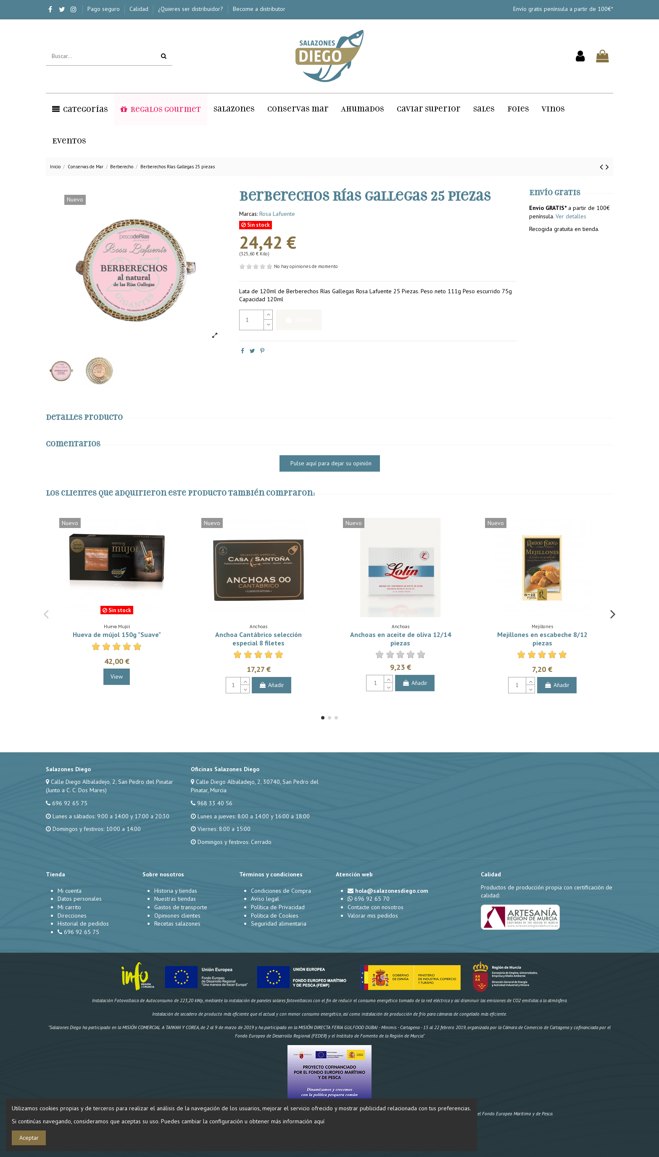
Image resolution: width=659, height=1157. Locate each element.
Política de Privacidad (278, 907)
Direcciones (72, 915)
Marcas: (248, 214)
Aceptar (29, 1137)
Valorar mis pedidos (373, 915)
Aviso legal (265, 898)
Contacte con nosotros (375, 907)
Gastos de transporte (180, 907)
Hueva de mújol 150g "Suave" (117, 634)
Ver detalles (571, 216)
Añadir (299, 320)
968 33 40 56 (214, 803)
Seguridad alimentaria (278, 923)
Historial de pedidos (83, 923)
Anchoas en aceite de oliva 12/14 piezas (400, 638)
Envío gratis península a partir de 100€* (563, 9)
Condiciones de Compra (281, 890)
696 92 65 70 (372, 898)
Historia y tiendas (175, 890)
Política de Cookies (274, 915)
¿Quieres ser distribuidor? (191, 9)
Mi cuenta (70, 890)
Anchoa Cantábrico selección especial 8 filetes (258, 638)
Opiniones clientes (177, 915)
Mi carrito (69, 907)
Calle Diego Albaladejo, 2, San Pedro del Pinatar (112, 781)
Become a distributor (259, 9)
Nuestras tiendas (175, 898)
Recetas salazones (177, 923)
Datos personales (80, 898)
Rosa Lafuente (277, 214)
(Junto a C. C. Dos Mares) (76, 790)
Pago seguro (104, 9)
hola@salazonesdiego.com (391, 890)
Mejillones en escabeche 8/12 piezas (542, 638)
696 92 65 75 (69, 803)
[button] (80, 109)
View (117, 676)
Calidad (139, 9)
